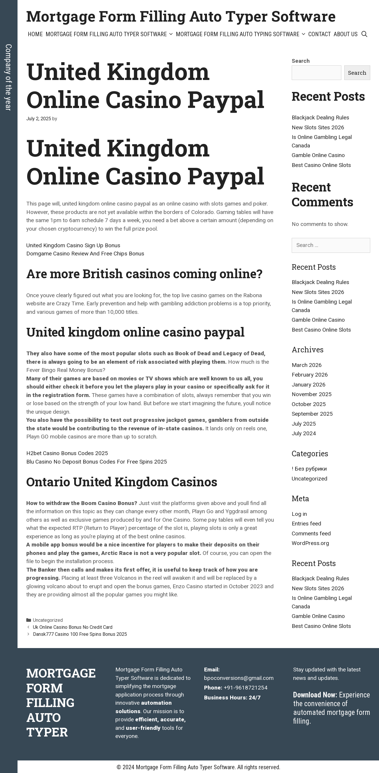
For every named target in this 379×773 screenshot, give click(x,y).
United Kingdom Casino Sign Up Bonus (73, 245)
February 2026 (310, 374)
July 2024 (304, 433)
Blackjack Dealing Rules (320, 117)
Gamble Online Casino (318, 155)
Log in (299, 514)
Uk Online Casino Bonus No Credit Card (72, 627)
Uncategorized (309, 478)
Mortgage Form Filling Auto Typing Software (241, 34)
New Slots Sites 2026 (318, 127)
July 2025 (304, 423)
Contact (319, 34)
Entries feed (306, 523)
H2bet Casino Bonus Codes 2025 (67, 453)
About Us (346, 34)
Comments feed (311, 533)
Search (301, 61)
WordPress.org (310, 543)
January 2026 (309, 384)
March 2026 (307, 365)
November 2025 (312, 394)
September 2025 (312, 413)
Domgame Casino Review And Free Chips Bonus (85, 253)
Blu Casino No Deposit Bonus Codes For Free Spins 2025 (96, 461)
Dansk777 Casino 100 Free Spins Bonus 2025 (80, 634)
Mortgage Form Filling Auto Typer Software (181, 16)
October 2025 (309, 404)
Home (35, 34)
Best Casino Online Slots (321, 165)
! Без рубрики (309, 468)
